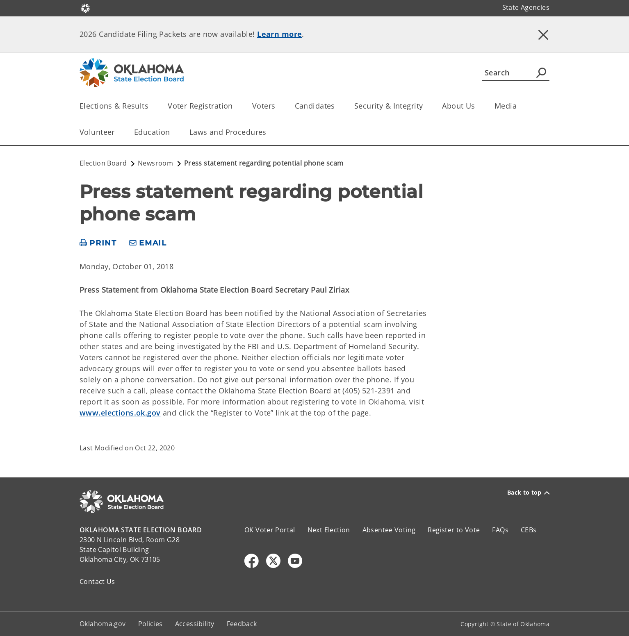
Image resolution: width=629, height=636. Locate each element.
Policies (150, 623)
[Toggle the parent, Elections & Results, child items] (151, 106)
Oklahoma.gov (103, 623)
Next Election (329, 529)
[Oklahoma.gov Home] (85, 7)
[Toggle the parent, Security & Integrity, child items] (425, 106)
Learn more (279, 34)
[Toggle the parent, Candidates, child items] (337, 106)
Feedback (242, 623)
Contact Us (97, 581)
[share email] (148, 243)
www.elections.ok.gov (120, 413)
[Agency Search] (541, 72)
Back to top (528, 492)
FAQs (500, 529)
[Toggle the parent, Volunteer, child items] (117, 132)
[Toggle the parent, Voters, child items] (278, 106)
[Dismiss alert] (543, 35)
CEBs (529, 529)
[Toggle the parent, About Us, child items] (478, 106)
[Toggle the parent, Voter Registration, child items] (235, 106)
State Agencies (525, 7)
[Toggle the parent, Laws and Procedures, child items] (269, 132)
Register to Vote (454, 529)
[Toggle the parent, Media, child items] (519, 106)
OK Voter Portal (269, 529)
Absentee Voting (389, 529)
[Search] (515, 72)
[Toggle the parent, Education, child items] (172, 132)
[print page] (98, 243)
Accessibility (194, 623)
